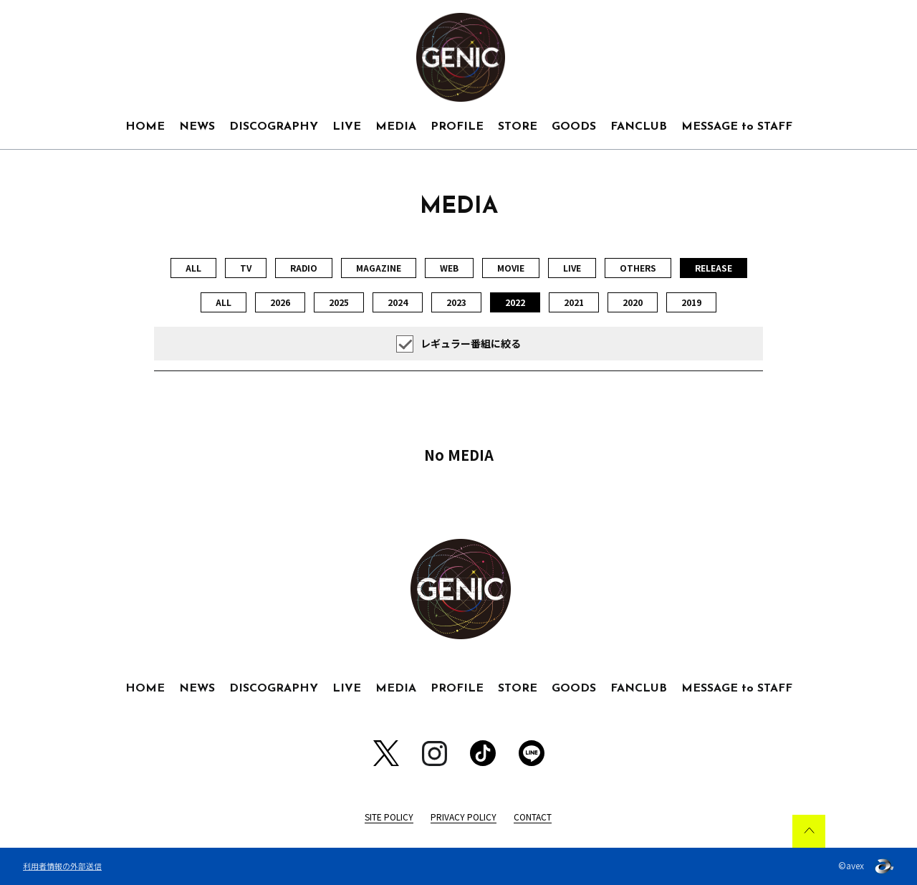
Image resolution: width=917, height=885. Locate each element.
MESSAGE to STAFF (736, 127)
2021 (574, 302)
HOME (145, 127)
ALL (193, 268)
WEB (449, 268)
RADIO (303, 268)
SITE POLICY (389, 816)
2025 (339, 302)
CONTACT (533, 816)
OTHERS (638, 268)
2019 (691, 302)
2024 (398, 302)
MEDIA (395, 127)
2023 (456, 302)
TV (245, 268)
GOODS (574, 127)
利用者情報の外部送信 (62, 865)
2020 (633, 302)
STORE (517, 127)
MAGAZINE (378, 268)
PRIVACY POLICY (463, 816)
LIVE (346, 127)
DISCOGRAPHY (273, 127)
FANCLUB (638, 127)
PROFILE (457, 127)
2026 (280, 302)
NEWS (197, 127)
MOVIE (510, 268)
